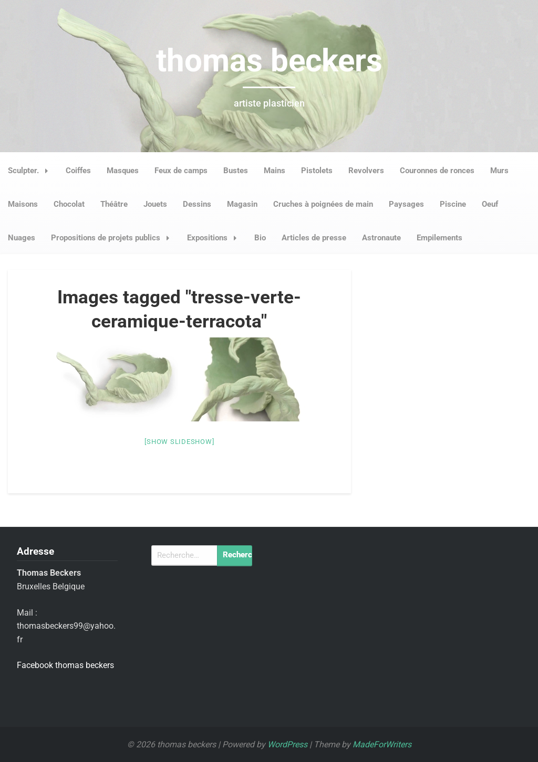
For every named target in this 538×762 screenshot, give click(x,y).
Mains (274, 170)
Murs (499, 170)
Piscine (453, 204)
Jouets (155, 204)
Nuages (21, 237)
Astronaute (381, 237)
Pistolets (317, 170)
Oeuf (490, 204)
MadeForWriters (382, 744)
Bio (260, 237)
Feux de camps (181, 170)
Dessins (197, 204)
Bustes (235, 170)
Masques (123, 170)
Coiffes (78, 170)
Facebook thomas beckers (65, 665)
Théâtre (114, 204)
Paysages (406, 204)
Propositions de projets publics (113, 238)
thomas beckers (269, 60)
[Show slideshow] (179, 442)
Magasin (242, 204)
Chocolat (69, 204)
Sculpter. (31, 170)
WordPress (287, 744)
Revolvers (366, 170)
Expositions (215, 238)
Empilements (439, 237)
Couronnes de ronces (437, 170)
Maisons (23, 204)
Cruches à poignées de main (323, 204)
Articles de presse (314, 237)
